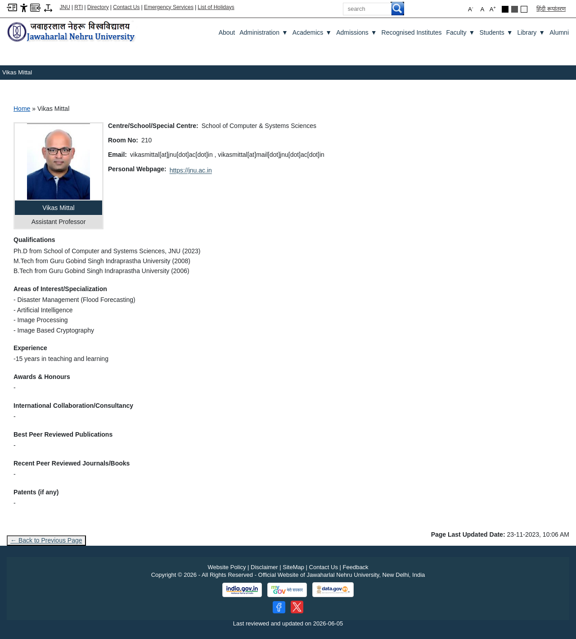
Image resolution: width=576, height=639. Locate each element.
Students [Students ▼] (496, 32)
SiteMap (293, 567)
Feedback (356, 567)
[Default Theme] (524, 9)
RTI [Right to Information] (78, 7)
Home (22, 108)
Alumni (559, 32)
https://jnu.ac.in (191, 170)
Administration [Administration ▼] (263, 32)
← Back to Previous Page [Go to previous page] (46, 540)
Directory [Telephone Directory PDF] (98, 7)
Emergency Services (169, 7)
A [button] (493, 9)
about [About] (227, 32)
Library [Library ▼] (531, 32)
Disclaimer (264, 567)
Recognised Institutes (412, 32)
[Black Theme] (505, 9)
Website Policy (226, 567)
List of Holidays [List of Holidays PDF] (216, 7)
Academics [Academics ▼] (312, 32)
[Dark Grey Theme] (514, 9)
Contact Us (126, 7)
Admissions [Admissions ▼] (356, 32)
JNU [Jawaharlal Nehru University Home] (65, 7)
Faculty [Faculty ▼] (460, 32)
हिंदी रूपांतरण (551, 8)
